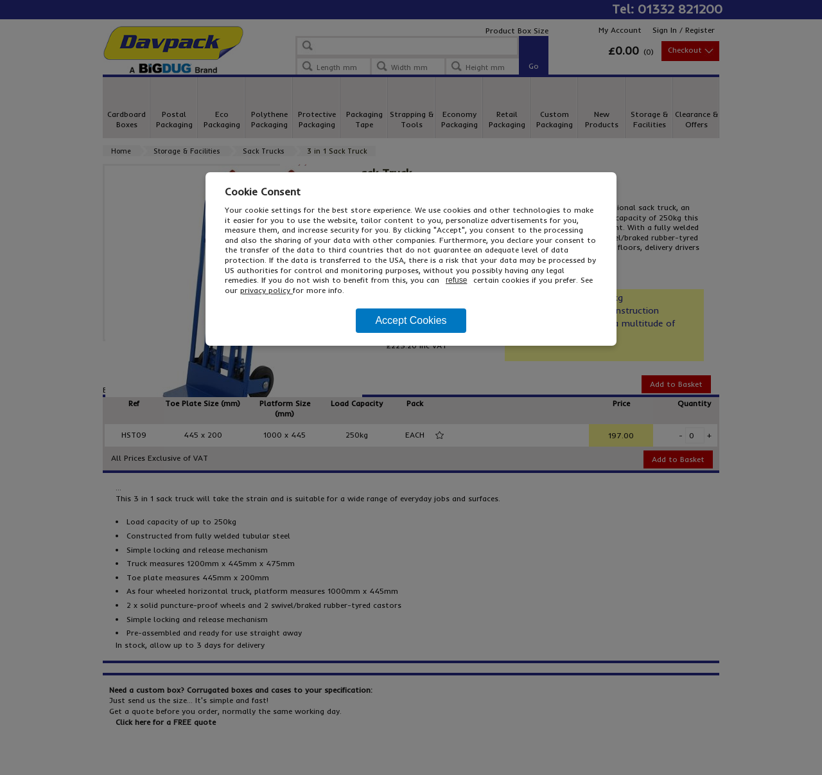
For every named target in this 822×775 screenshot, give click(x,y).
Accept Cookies (410, 320)
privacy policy (266, 290)
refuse (456, 280)
